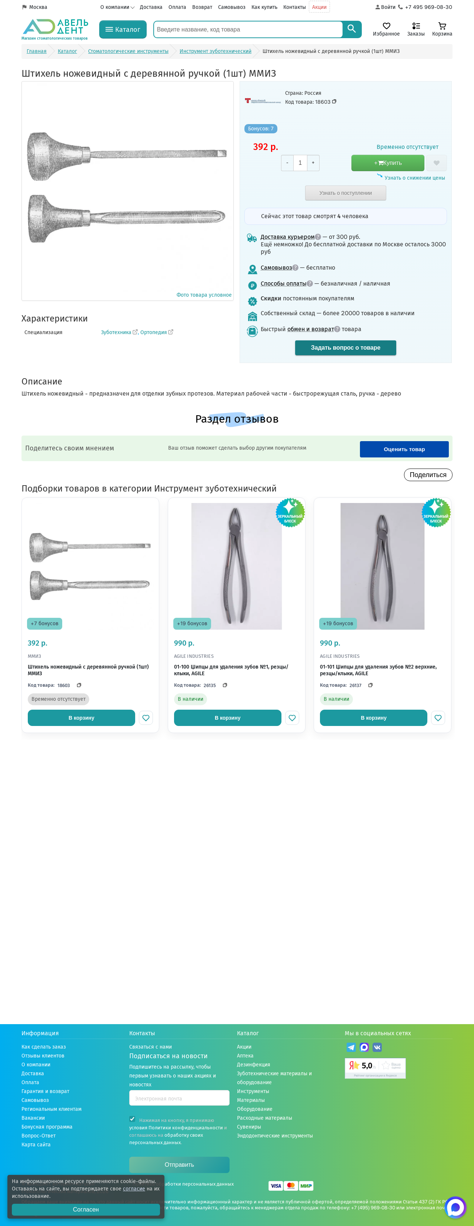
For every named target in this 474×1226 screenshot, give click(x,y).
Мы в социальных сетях (378, 1033)
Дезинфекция (253, 1065)
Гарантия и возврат (45, 1091)
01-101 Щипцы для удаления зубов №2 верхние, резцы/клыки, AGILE (378, 670)
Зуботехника (116, 332)
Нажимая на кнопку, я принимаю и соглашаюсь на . (178, 1130)
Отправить (179, 1165)
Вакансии (33, 1118)
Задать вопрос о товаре (345, 347)
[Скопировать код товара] (334, 101)
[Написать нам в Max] (455, 1207)
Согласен (86, 1209)
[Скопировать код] (77, 685)
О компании (114, 7)
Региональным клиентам (51, 1109)
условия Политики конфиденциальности (176, 1127)
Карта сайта (36, 1145)
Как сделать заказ (43, 1047)
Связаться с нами (150, 1047)
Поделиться (428, 475)
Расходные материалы (264, 1118)
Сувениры (249, 1127)
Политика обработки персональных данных (183, 1184)
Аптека (245, 1056)
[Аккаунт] (384, 7)
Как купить (264, 7)
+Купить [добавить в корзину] (388, 163)
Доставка (151, 7)
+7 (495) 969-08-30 (373, 1207)
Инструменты (253, 1091)
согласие (134, 1189)
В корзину (81, 718)
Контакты (294, 7)
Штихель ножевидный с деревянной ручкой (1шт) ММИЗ (88, 670)
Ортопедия (153, 332)
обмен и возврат (313, 329)
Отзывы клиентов (42, 1056)
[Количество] (300, 163)
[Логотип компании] (54, 29)
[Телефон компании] (425, 7)
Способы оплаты (287, 283)
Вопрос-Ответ (38, 1136)
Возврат (202, 7)
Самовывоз (232, 7)
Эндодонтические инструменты (275, 1136)
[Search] (352, 29)
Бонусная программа (47, 1127)
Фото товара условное (127, 190)
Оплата (177, 7)
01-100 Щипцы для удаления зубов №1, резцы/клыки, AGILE (231, 670)
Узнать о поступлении (346, 193)
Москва (38, 7)
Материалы (251, 1100)
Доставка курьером (291, 236)
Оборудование (255, 1109)
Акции (319, 7)
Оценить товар (404, 449)
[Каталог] (123, 29)
